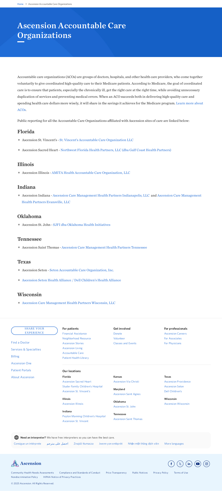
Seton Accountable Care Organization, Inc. (82, 270)
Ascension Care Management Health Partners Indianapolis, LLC (101, 195)
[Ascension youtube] (197, 463)
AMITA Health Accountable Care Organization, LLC (91, 172)
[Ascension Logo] (26, 466)
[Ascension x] (180, 463)
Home (20, 4)
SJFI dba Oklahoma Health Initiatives (81, 224)
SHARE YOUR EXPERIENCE (34, 330)
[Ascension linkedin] (189, 463)
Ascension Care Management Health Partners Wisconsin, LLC (68, 303)
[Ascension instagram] (206, 463)
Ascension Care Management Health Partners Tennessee (104, 247)
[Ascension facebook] (171, 463)
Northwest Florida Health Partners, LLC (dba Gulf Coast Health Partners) (116, 150)
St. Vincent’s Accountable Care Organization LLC (96, 140)
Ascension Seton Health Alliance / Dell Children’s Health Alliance (71, 280)
